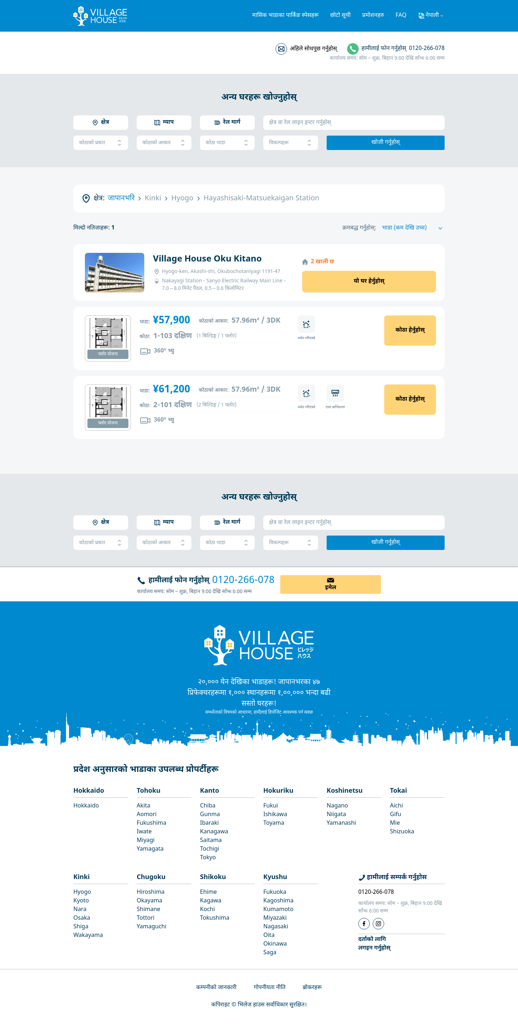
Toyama (273, 823)
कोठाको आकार (164, 143)
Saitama (211, 841)
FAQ (401, 15)
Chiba (207, 806)
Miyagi (146, 841)
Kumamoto (278, 910)
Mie (395, 823)
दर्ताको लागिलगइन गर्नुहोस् (374, 944)
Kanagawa (214, 832)
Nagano (337, 806)
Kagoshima (278, 901)
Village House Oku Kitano (207, 259)
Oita (268, 935)
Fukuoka (274, 892)
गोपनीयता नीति (269, 988)
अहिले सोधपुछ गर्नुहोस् (313, 49)
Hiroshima (151, 892)
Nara (79, 910)
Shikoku (213, 877)
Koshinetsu (345, 791)
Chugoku (151, 877)
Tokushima (215, 918)
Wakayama (88, 935)
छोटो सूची (340, 15)
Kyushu (275, 877)
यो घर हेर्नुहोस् (369, 281)
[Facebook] (364, 923)
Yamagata (150, 849)
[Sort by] (413, 228)
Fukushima (151, 823)
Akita (143, 806)
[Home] (259, 644)
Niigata (336, 815)
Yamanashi (341, 823)
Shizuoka (402, 832)
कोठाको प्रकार (100, 143)
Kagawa (210, 901)
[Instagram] (378, 923)
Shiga (80, 927)
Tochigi (209, 849)
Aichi (396, 806)
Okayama (149, 901)
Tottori (145, 918)
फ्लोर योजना (108, 354)
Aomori (146, 815)
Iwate (144, 832)
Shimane (148, 910)
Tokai (398, 791)
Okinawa (275, 944)
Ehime (208, 892)
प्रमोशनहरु (373, 15)
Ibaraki (209, 823)
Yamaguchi (152, 927)
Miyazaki (275, 918)
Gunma (210, 815)
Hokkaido (88, 791)
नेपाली (432, 15)
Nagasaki (275, 927)
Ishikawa (275, 815)
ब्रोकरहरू (312, 988)
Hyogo (82, 892)
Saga (270, 953)
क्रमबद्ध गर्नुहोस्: (359, 228)
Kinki (81, 877)
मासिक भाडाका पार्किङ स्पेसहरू (285, 15)
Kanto (209, 791)
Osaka (81, 918)
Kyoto (81, 901)
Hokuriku (278, 791)
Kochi (207, 910)
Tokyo (208, 858)
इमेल (330, 588)
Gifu (395, 815)
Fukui (270, 806)
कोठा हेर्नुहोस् (409, 330)
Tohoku (148, 791)
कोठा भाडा (227, 143)
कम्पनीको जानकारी (216, 988)
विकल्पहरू (290, 143)
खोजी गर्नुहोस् (386, 142)
